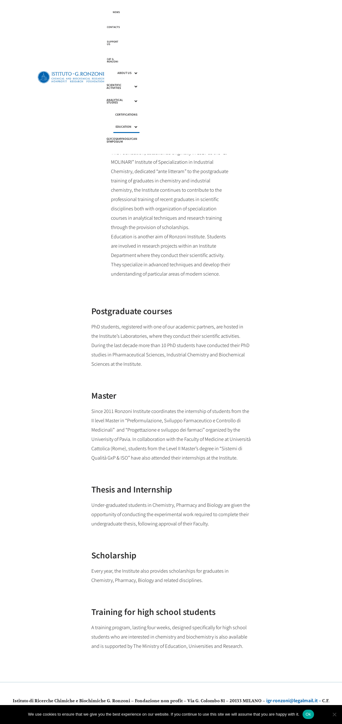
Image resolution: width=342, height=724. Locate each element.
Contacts (246, 12)
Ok (308, 714)
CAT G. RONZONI (287, 12)
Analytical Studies (228, 24)
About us (156, 24)
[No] (334, 714)
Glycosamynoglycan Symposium (273, 36)
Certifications (260, 24)
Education (286, 24)
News (231, 12)
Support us (265, 12)
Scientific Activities (188, 24)
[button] (156, 24)
